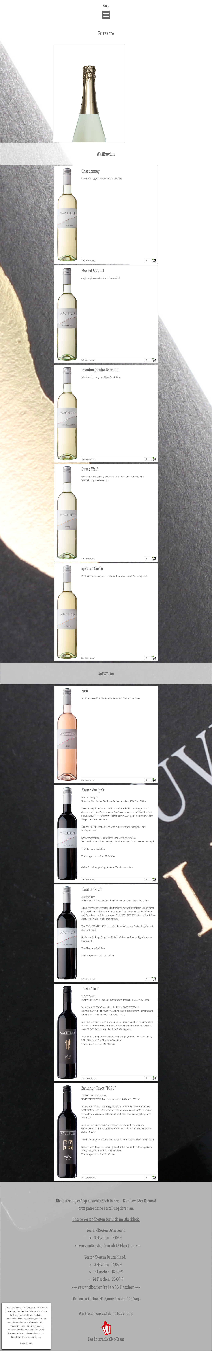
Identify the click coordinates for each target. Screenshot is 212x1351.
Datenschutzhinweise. (14, 1311)
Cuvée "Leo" (90, 988)
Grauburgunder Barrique (100, 369)
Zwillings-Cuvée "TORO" (98, 1088)
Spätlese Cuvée (92, 568)
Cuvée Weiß (89, 469)
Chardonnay (90, 171)
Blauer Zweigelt (92, 790)
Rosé (84, 690)
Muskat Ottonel (92, 270)
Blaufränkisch (91, 889)
